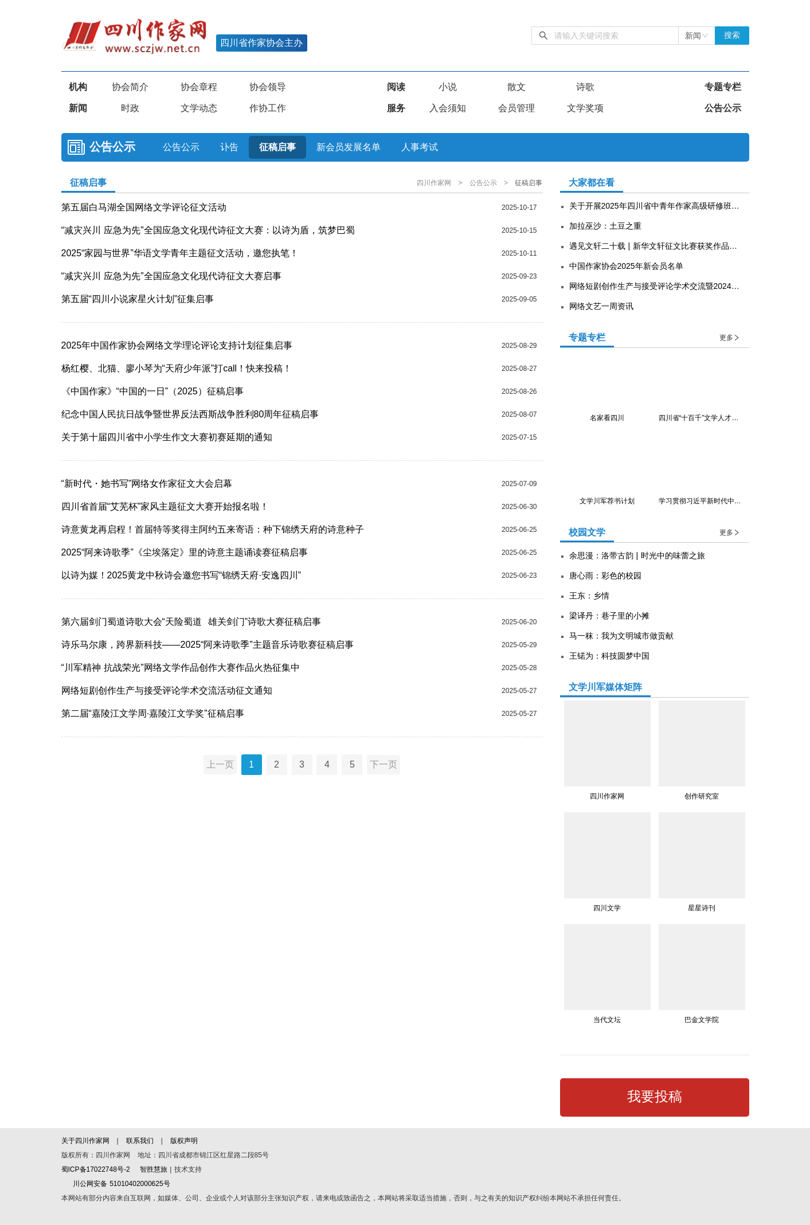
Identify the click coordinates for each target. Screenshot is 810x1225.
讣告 (229, 147)
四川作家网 (435, 183)
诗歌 (585, 87)
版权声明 (184, 1141)
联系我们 (140, 1141)
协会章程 (199, 87)
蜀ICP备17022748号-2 (95, 1169)
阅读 (396, 87)
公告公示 (723, 108)
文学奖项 (585, 108)
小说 (448, 87)
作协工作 (267, 108)
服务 (396, 108)
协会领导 (267, 87)
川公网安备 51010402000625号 (115, 1184)
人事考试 (419, 147)
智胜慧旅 (153, 1169)
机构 (78, 87)
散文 (516, 87)
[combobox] (697, 35)
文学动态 (199, 108)
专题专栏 (723, 87)
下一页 (385, 764)
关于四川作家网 (86, 1141)
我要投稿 (654, 1096)
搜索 (732, 35)
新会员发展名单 (348, 147)
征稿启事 (277, 147)
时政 (130, 108)
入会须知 (447, 108)
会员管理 (516, 108)
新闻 (78, 108)
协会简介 (130, 87)
